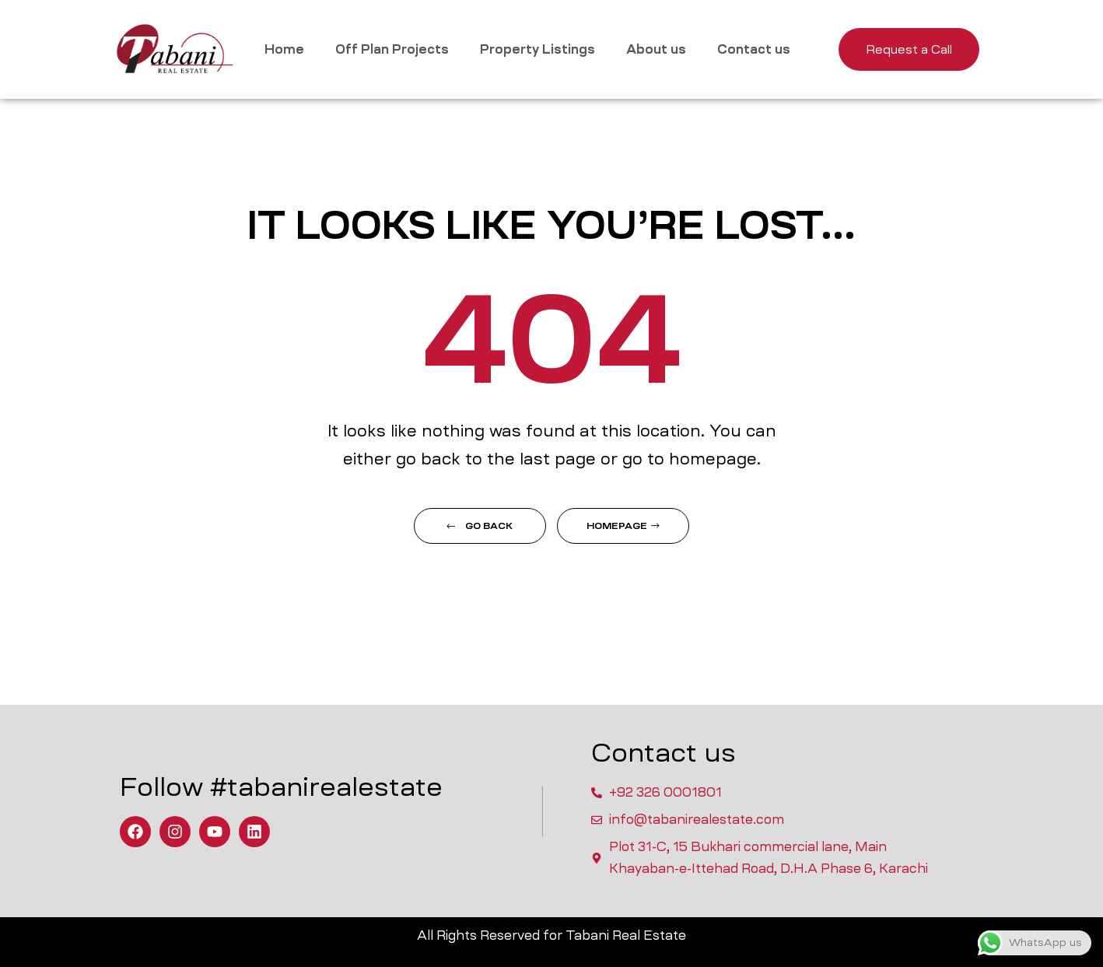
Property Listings (537, 49)
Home (284, 49)
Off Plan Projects (392, 49)
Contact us (753, 49)
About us (656, 49)
